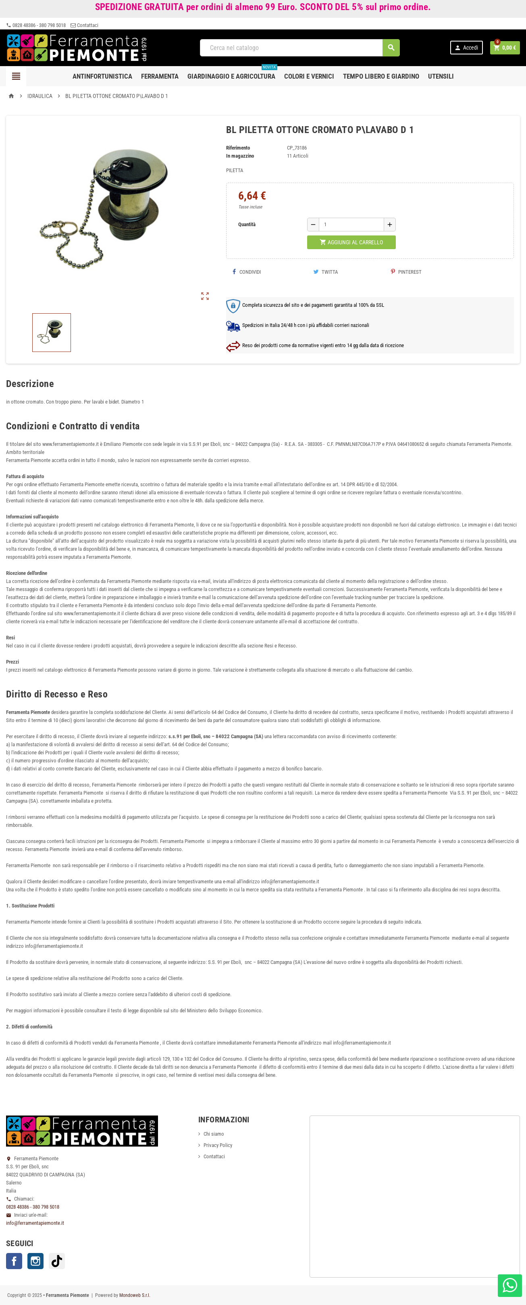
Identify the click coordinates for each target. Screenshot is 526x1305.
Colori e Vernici (309, 76)
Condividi (246, 272)
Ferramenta (160, 76)
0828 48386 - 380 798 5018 (36, 25)
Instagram (35, 1261)
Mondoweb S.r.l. (134, 1295)
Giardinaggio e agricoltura (232, 73)
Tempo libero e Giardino (381, 76)
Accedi (466, 47)
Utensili (441, 76)
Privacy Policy (218, 1145)
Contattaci (84, 25)
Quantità (247, 224)
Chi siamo (214, 1134)
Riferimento (238, 148)
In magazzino (240, 156)
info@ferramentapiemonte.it (35, 1223)
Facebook (14, 1261)
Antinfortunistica (102, 76)
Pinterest (406, 272)
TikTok (57, 1261)
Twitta (325, 272)
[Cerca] (300, 47)
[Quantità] (351, 224)
